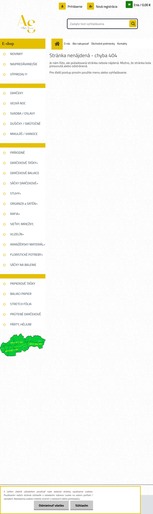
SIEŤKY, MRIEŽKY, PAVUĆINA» (22, 225)
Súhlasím (81, 505)
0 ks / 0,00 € (142, 4)
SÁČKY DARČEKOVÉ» (24, 183)
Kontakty (122, 44)
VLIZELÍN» (17, 234)
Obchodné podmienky (103, 44)
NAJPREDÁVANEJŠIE (23, 64)
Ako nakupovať (81, 44)
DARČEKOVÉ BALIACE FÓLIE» (24, 174)
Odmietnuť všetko (51, 505)
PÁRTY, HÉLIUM (20, 324)
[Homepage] (58, 44)
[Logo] (27, 24)
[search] (132, 24)
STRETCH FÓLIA (20, 303)
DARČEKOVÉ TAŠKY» (24, 162)
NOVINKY (16, 53)
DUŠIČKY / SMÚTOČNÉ (25, 123)
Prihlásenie (75, 6)
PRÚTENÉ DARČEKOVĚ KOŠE (25, 315)
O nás (67, 44)
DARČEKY (16, 93)
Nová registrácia (106, 6)
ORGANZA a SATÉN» (24, 203)
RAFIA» (15, 213)
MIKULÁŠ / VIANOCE (24, 133)
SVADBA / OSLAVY (22, 113)
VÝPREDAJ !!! (18, 74)
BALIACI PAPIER (20, 293)
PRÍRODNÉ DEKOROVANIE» (21, 154)
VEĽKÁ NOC (18, 103)
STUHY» (15, 193)
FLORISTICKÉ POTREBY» (26, 254)
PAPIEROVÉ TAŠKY (22, 283)
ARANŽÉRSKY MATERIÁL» (27, 244)
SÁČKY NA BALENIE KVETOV (23, 266)
